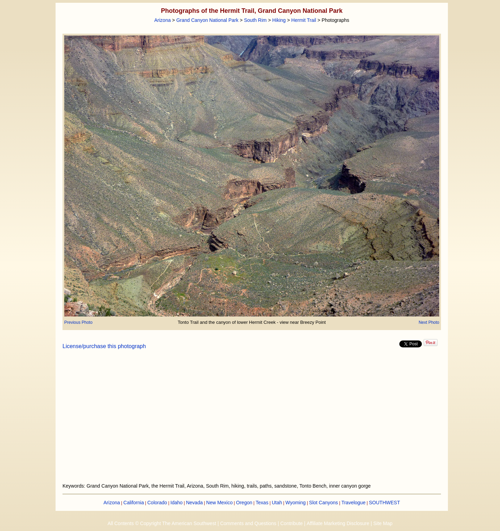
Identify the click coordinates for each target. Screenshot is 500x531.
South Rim (255, 20)
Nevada (194, 502)
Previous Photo (78, 322)
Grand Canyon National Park (207, 20)
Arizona (162, 20)
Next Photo (429, 322)
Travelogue (353, 502)
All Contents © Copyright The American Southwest (162, 523)
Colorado (157, 502)
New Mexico (219, 502)
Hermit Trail (303, 20)
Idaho (176, 502)
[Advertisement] (251, 420)
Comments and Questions (248, 523)
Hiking (279, 20)
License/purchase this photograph (104, 346)
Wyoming (295, 502)
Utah (277, 502)
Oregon (244, 502)
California (133, 502)
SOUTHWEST (384, 502)
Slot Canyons (323, 502)
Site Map (382, 523)
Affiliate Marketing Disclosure (338, 523)
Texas (262, 502)
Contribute (291, 523)
